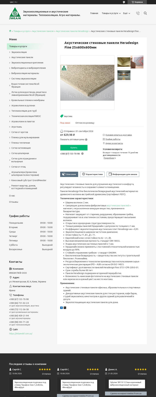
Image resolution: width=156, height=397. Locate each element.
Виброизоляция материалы (25, 73)
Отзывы (13, 202)
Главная (94, 13)
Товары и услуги (110, 13)
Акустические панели (43, 31)
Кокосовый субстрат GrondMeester (28, 180)
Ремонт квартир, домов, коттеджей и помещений (24, 187)
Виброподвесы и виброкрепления (28, 68)
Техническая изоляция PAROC (26, 116)
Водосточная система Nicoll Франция (25, 85)
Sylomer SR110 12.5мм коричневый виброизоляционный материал (125, 383)
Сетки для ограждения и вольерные (23, 160)
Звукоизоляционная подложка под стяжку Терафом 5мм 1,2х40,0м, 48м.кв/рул (30, 384)
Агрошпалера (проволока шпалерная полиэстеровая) (25, 173)
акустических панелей (118, 205)
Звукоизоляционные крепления (27, 62)
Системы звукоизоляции (23, 78)
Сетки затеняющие (21, 148)
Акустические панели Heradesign (72, 31)
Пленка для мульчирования (25, 137)
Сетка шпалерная (20, 153)
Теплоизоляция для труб (24, 111)
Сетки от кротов (19, 132)
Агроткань (16, 127)
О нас (12, 195)
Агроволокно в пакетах (23, 121)
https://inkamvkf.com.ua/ (20, 333)
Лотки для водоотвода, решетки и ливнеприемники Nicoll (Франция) (28, 93)
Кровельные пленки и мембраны (27, 100)
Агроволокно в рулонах (23, 105)
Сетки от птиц (18, 167)
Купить (74, 147)
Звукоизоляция (19, 52)
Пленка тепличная (20, 143)
